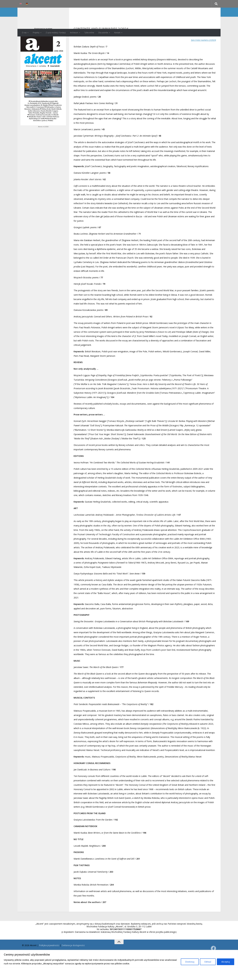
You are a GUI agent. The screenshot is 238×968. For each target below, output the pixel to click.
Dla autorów (103, 32)
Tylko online (89, 32)
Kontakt (117, 32)
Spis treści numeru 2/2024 (203, 52)
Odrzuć (207, 961)
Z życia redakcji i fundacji (56, 32)
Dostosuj (189, 961)
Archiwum (74, 32)
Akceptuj (225, 961)
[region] (119, 959)
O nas (24, 32)
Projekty (36, 32)
